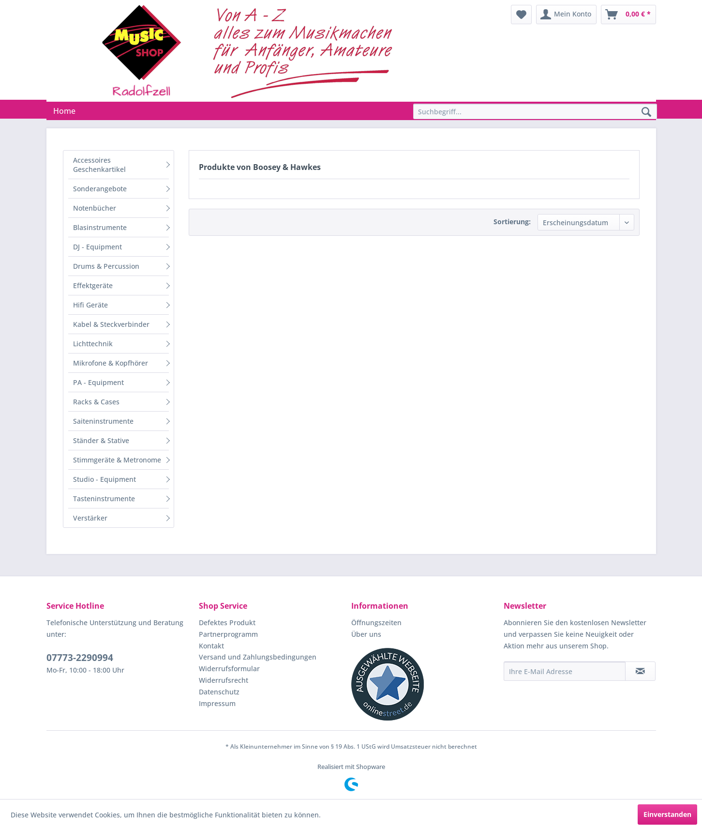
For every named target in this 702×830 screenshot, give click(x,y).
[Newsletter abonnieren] (640, 671)
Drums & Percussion (106, 266)
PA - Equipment (98, 382)
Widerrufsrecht (223, 680)
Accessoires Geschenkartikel (99, 164)
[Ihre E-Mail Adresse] (565, 671)
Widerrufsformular (229, 668)
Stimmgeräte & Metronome (117, 459)
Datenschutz (219, 691)
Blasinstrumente (100, 227)
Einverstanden (667, 814)
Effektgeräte (93, 285)
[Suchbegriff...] (535, 111)
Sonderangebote (100, 188)
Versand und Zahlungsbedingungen (257, 656)
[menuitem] (521, 14)
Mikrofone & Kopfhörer (110, 363)
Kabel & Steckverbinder (111, 324)
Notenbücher (94, 208)
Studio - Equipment (104, 479)
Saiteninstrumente (103, 421)
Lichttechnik (93, 343)
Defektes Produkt (227, 622)
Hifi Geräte (90, 304)
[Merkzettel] (521, 14)
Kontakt (211, 645)
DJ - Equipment (97, 246)
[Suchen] (646, 112)
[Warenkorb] (628, 14)
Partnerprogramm (228, 634)
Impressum (217, 703)
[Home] (64, 111)
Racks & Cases (96, 401)
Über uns (366, 634)
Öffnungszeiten (376, 622)
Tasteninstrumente (104, 498)
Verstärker (90, 518)
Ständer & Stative (101, 440)
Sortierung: (512, 221)
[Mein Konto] (566, 14)
